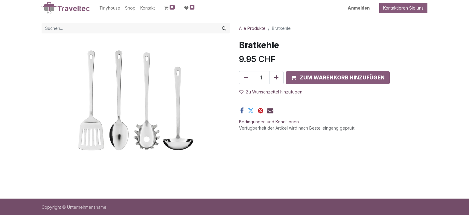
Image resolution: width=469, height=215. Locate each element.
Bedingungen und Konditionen (269, 121)
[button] (338, 77)
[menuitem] (110, 7)
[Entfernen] (246, 77)
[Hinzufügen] (276, 77)
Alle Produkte (252, 28)
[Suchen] (224, 28)
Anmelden (359, 7)
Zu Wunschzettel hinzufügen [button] (270, 91)
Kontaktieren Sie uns (403, 7)
